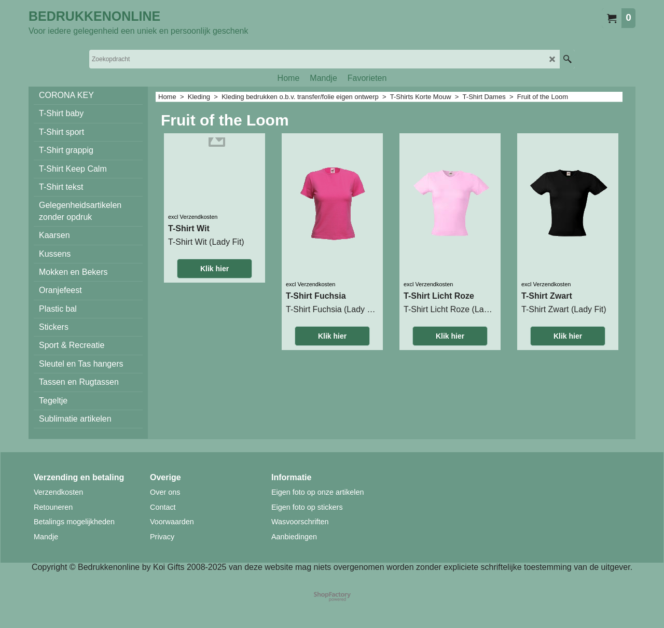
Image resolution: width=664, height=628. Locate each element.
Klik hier (214, 268)
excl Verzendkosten (192, 217)
